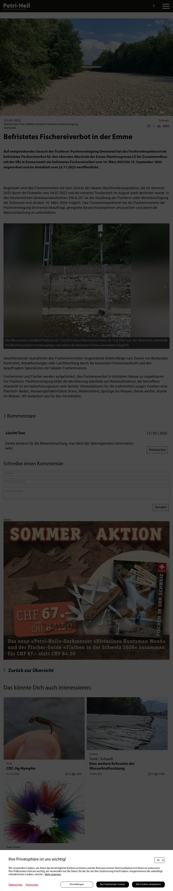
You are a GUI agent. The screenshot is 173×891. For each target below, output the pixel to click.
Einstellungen (77, 884)
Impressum (32, 885)
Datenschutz (15, 885)
